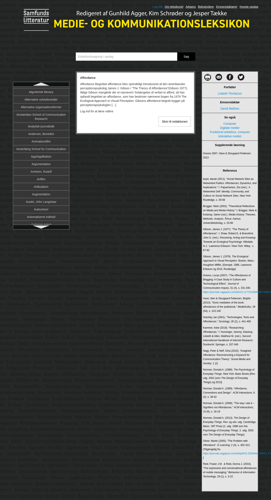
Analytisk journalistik (41, 170)
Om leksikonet (174, 6)
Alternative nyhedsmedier (41, 143)
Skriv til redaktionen (175, 121)
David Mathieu (229, 108)
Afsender (41, 106)
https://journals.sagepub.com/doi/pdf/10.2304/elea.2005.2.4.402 (230, 453)
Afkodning (41, 98)
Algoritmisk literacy (41, 136)
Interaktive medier (229, 136)
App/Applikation (41, 200)
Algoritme (41, 128)
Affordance (41, 90)
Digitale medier (230, 128)
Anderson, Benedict (41, 178)
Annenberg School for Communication (41, 193)
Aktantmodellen (41, 113)
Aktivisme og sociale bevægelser (41, 121)
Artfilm (41, 223)
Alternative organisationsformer (41, 151)
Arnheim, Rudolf (41, 215)
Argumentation (41, 208)
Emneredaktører (226, 6)
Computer (229, 123)
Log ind (157, 6)
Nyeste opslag (249, 6)
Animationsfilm (41, 185)
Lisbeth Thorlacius (230, 93)
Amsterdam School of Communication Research (41, 161)
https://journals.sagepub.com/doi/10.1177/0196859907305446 (230, 292)
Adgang (191, 6)
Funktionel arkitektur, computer (230, 132)
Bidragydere (206, 6)
